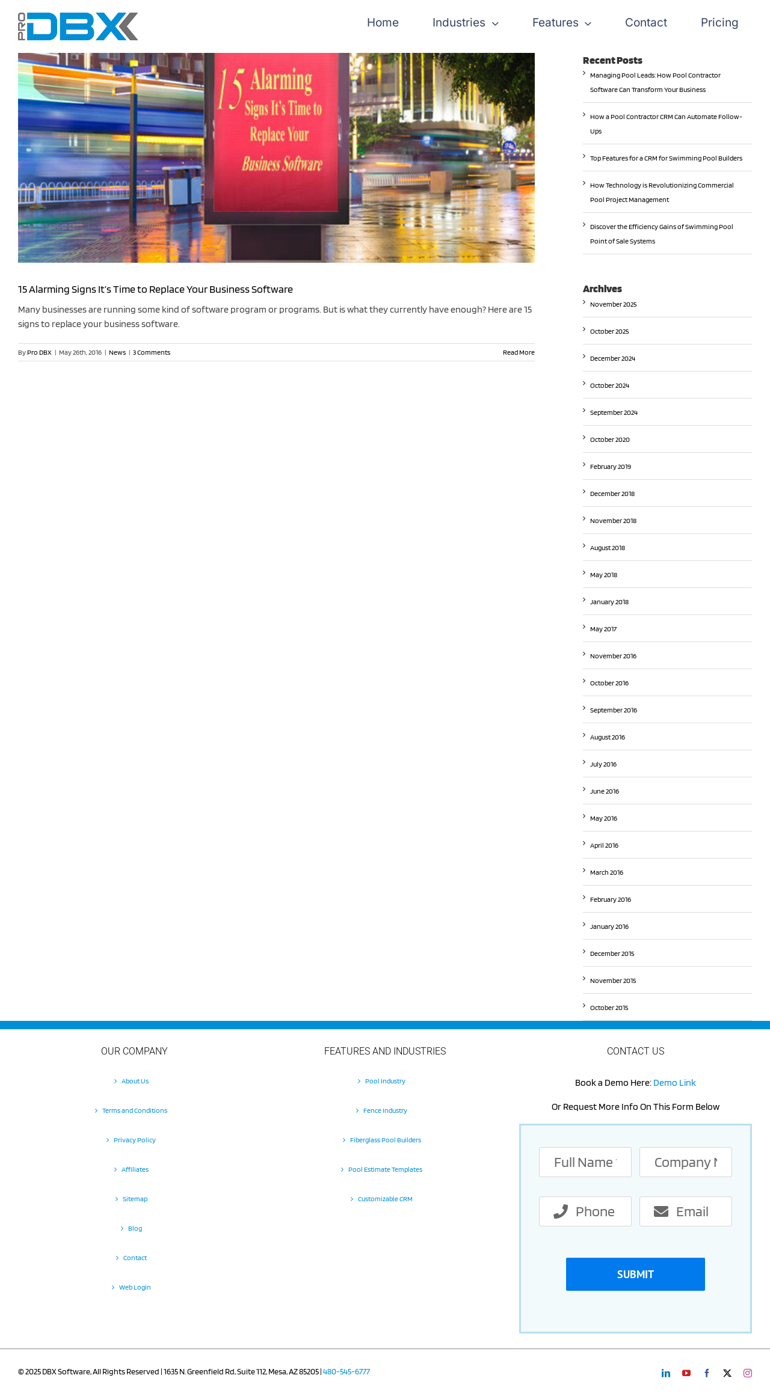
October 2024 (609, 385)
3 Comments (151, 352)
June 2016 (604, 790)
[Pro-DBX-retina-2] (78, 17)
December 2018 (612, 493)
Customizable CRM (385, 1198)
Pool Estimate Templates (385, 1169)
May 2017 (603, 628)
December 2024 (612, 358)
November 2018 (613, 520)
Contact (135, 1257)
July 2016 (603, 763)
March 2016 (606, 872)
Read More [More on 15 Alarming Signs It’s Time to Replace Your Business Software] (519, 352)
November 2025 (613, 303)
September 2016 (613, 709)
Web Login (135, 1286)
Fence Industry (385, 1110)
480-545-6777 (346, 1371)
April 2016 (604, 845)
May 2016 (603, 817)
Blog (135, 1227)
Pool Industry (385, 1080)
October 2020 (610, 439)
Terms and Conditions (134, 1110)
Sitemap (135, 1198)
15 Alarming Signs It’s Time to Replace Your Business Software (155, 289)
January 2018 (609, 601)
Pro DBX (39, 352)
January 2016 (609, 926)
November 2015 (613, 980)
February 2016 (610, 899)
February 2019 (610, 466)
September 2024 (614, 412)
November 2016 (613, 655)
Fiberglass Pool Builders (385, 1139)
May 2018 (603, 574)
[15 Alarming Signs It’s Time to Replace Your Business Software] (276, 158)
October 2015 (609, 1007)
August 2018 (607, 547)
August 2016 (607, 736)
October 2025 (609, 330)
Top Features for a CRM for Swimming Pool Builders (666, 157)
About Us (135, 1080)
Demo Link (674, 1082)
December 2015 (612, 953)
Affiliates (135, 1169)
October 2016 (609, 682)
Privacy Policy (135, 1139)
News (117, 352)
